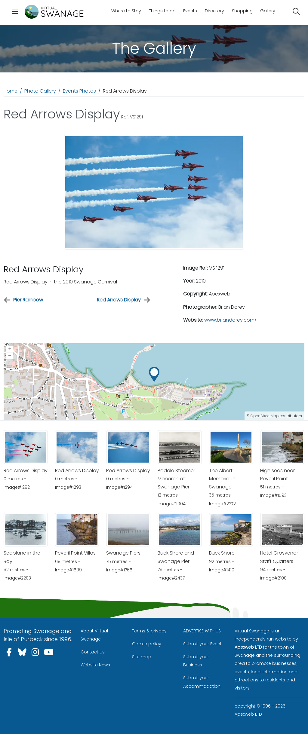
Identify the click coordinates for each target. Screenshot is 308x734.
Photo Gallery (40, 90)
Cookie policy (146, 644)
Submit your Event (202, 644)
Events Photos (79, 90)
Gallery (267, 11)
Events (190, 11)
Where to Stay (126, 11)
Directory (214, 11)
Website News (95, 665)
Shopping (242, 11)
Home (10, 90)
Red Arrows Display (123, 300)
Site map (141, 657)
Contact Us (93, 652)
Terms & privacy (149, 631)
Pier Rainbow (23, 300)
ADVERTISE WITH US (202, 631)
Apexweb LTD (248, 647)
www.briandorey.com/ (230, 320)
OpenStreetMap (265, 415)
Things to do (162, 11)
